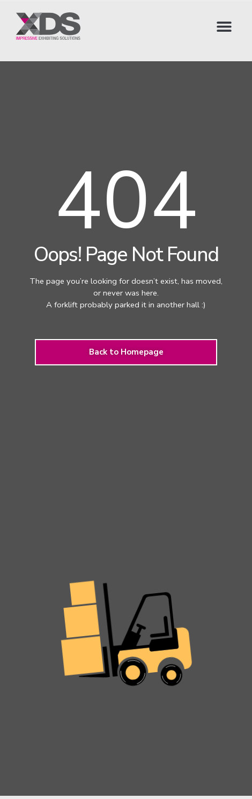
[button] (224, 26)
